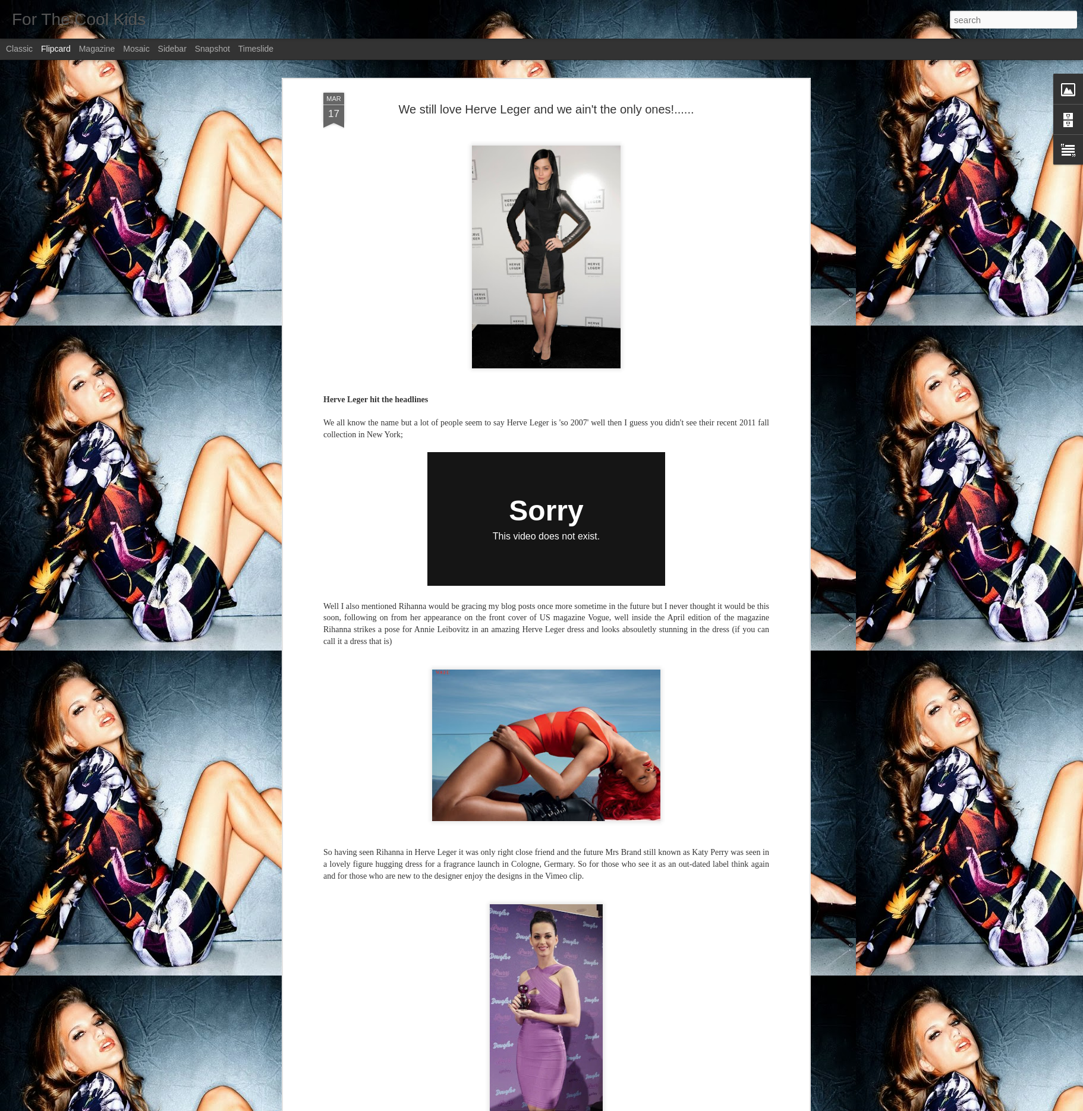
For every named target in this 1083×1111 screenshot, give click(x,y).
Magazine (97, 48)
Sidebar (172, 48)
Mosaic (136, 48)
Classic (19, 48)
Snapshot (212, 48)
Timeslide (255, 48)
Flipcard (56, 48)
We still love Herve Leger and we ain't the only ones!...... (546, 109)
